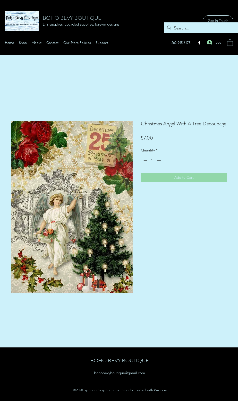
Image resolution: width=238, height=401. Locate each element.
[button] (230, 42)
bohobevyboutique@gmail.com (119, 373)
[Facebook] (199, 42)
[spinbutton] (152, 160)
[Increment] (159, 160)
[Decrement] (145, 160)
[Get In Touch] (218, 20)
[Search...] (201, 28)
